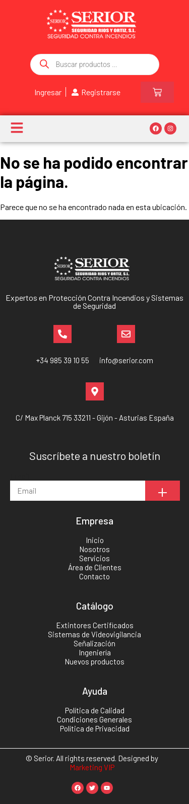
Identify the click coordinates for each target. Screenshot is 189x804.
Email (19, 476)
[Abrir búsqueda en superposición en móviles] (95, 64)
